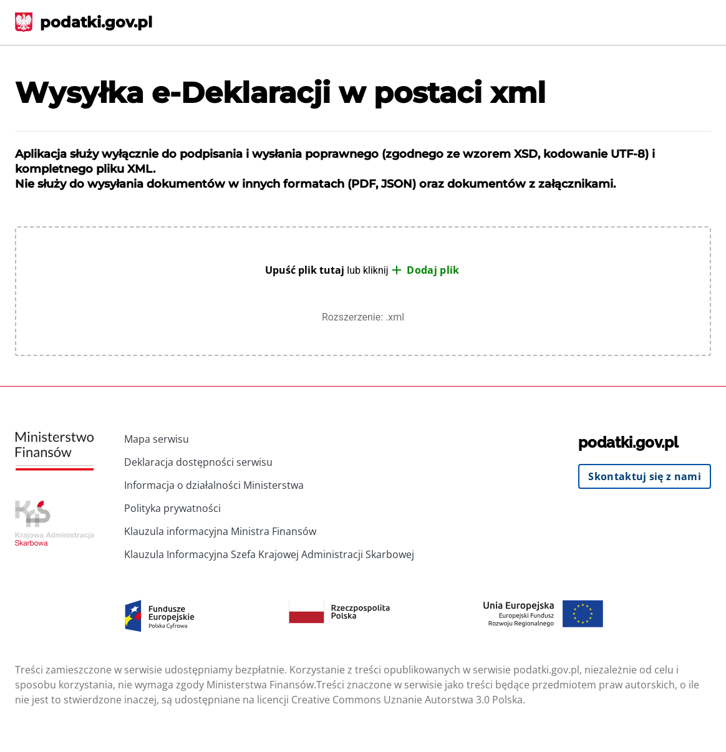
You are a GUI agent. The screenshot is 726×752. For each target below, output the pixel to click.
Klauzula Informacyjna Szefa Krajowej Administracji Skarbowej (269, 554)
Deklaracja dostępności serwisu (198, 462)
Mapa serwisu (156, 439)
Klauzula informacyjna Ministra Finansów (220, 531)
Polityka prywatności (172, 508)
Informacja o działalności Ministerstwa (214, 485)
